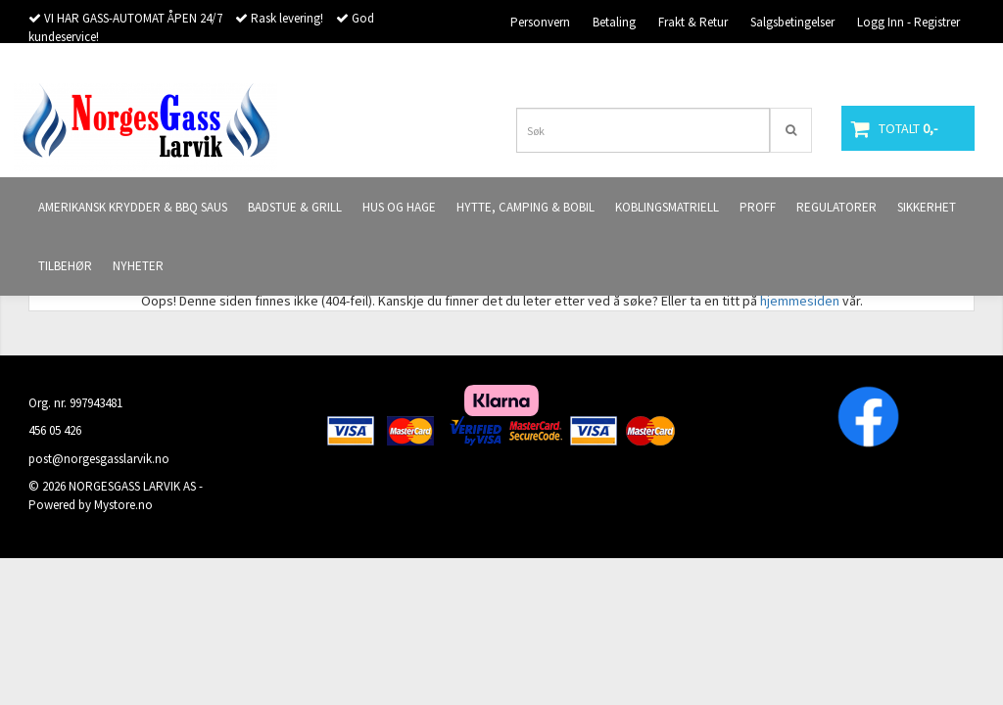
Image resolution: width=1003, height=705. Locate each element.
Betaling (614, 22)
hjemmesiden (799, 300)
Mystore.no (123, 504)
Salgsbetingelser (792, 22)
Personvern (540, 22)
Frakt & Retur (693, 22)
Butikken (937, 64)
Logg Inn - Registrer (908, 22)
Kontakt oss (861, 64)
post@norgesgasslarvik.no (98, 458)
